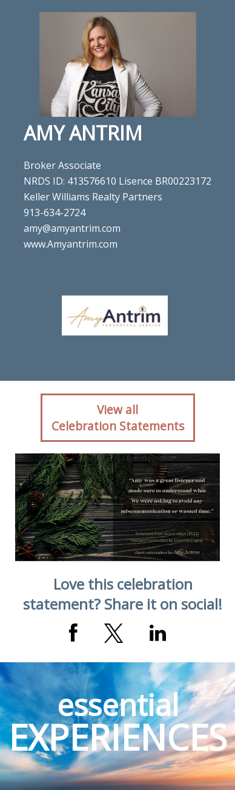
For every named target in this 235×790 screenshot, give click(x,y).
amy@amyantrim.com (72, 228)
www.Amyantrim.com (70, 244)
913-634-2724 (54, 212)
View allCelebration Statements (117, 417)
